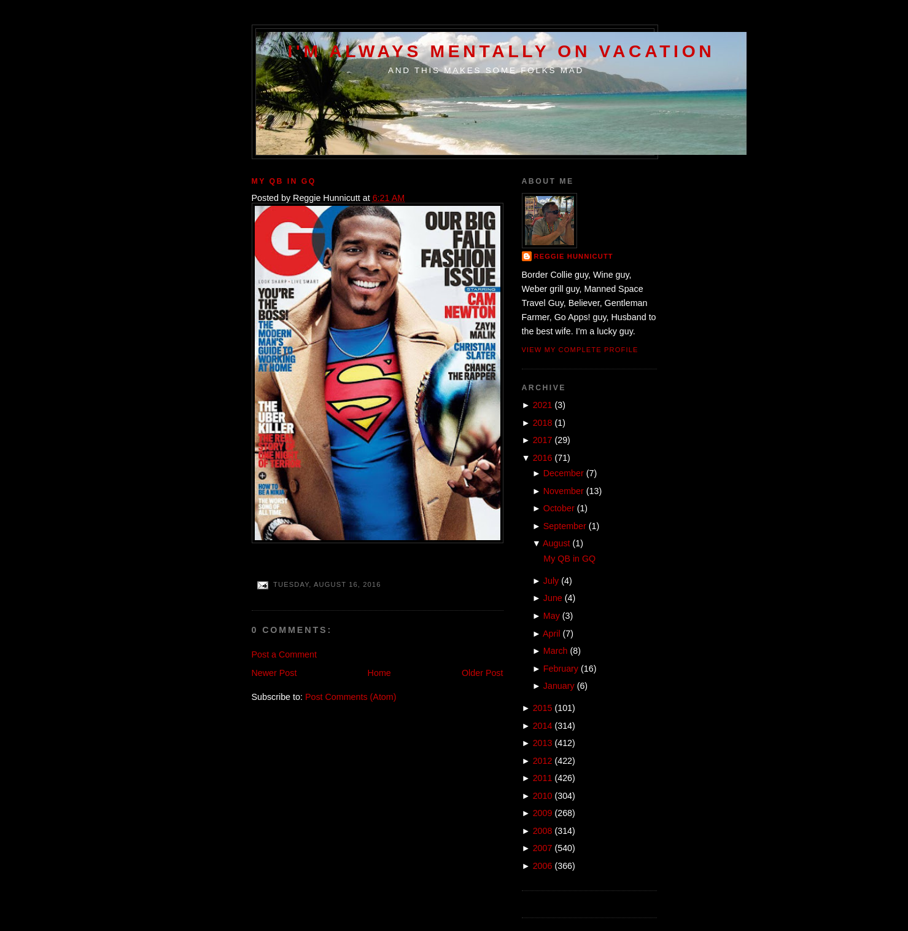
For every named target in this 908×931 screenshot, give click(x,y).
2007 (543, 848)
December (563, 473)
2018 (543, 423)
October (559, 508)
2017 (543, 440)
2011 (543, 778)
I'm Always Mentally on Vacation (501, 51)
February (560, 669)
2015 (543, 708)
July (551, 581)
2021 (543, 405)
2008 (543, 831)
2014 (543, 726)
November (563, 491)
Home (379, 673)
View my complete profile (580, 349)
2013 (543, 743)
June (552, 598)
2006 (543, 866)
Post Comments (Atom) (351, 697)
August (556, 543)
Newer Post (274, 673)
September (564, 526)
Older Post (482, 673)
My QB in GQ (284, 181)
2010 (543, 796)
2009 (543, 813)
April (552, 633)
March (555, 651)
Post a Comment (284, 654)
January (559, 686)
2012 (543, 761)
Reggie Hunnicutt (573, 256)
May (551, 616)
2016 (543, 458)
